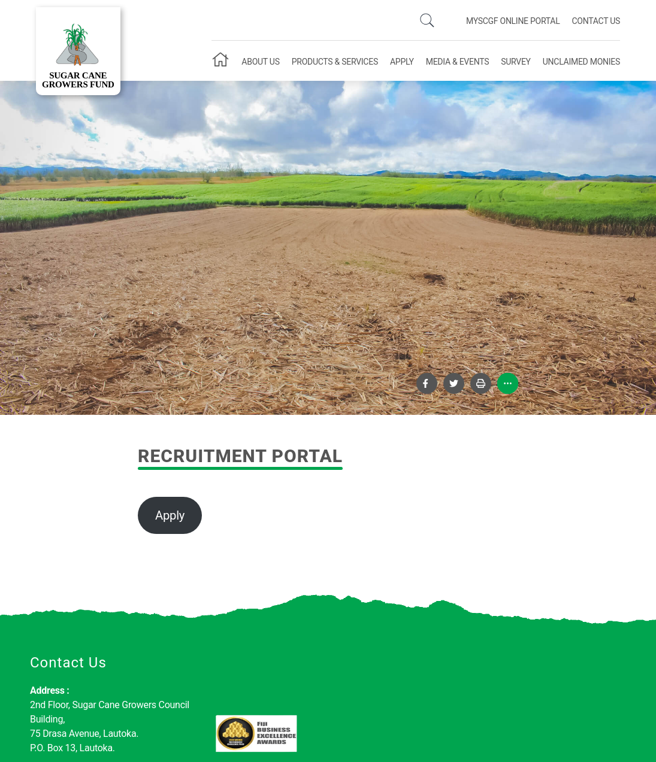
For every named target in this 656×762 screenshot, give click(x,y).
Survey (516, 61)
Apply (402, 61)
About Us (260, 61)
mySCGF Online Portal (513, 21)
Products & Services (335, 61)
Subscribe (581, 701)
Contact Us (596, 21)
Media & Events (457, 61)
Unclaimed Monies (581, 61)
